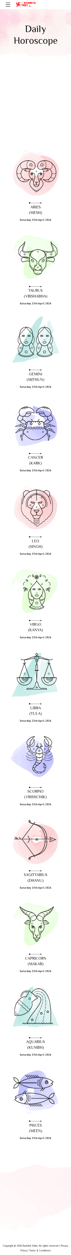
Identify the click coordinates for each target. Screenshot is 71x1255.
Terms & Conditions (40, 1250)
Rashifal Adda (30, 1245)
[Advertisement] (35, 95)
